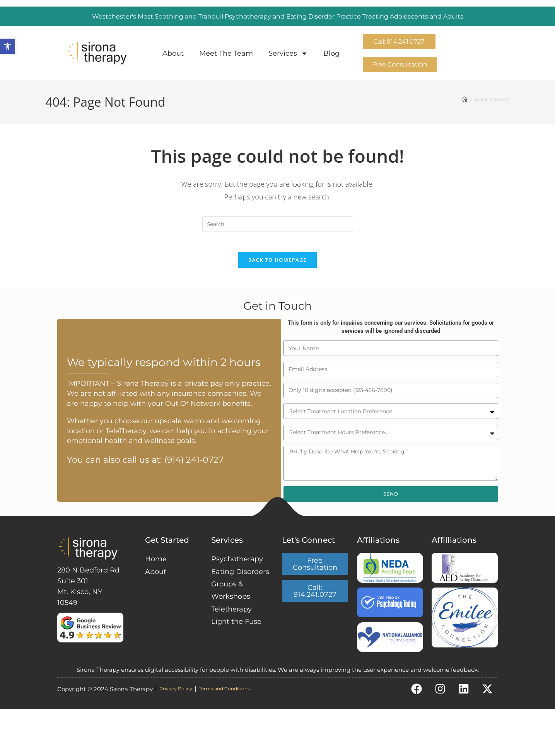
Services (288, 53)
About (173, 53)
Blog (331, 53)
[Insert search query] (277, 224)
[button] (7, 46)
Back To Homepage (277, 263)
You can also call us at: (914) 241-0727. (146, 472)
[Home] (464, 99)
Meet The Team (226, 53)
